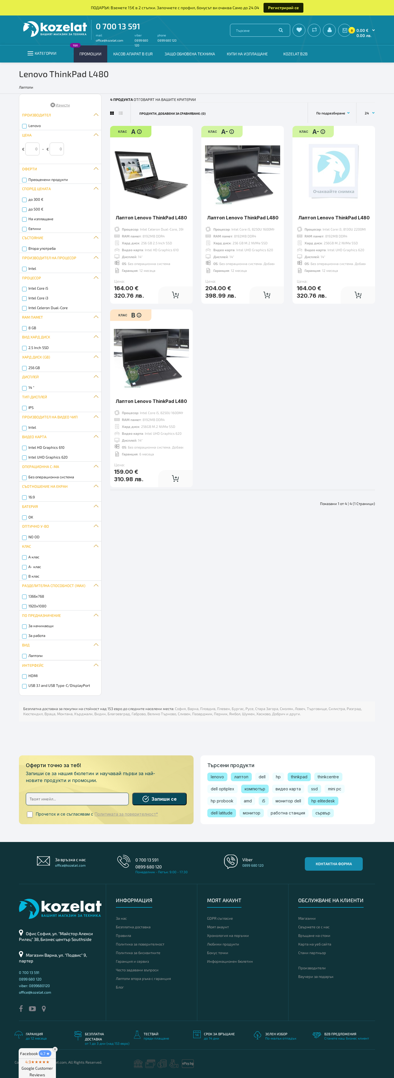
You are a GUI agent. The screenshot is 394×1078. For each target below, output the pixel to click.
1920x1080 (37, 606)
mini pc (334, 788)
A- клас (34, 566)
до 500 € (35, 209)
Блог (120, 987)
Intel (32, 268)
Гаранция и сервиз (132, 961)
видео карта (288, 788)
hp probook (222, 800)
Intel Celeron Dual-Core (48, 307)
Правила (123, 935)
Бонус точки (217, 952)
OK (30, 517)
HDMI (33, 675)
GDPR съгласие (220, 918)
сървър (322, 812)
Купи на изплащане (247, 53)
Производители (312, 968)
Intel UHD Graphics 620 (48, 457)
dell (262, 776)
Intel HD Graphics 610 (46, 447)
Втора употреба (42, 248)
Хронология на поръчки (228, 935)
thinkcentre (328, 776)
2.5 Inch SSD (38, 347)
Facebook (35, 1053)
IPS (31, 407)
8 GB (32, 327)
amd (248, 800)
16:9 (31, 497)
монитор (251, 812)
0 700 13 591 (118, 26)
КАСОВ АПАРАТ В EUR (133, 53)
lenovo (217, 776)
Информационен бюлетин (230, 961)
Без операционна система (51, 477)
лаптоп (241, 776)
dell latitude (222, 812)
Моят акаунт (218, 927)
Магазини (307, 918)
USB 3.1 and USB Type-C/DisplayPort (59, 685)
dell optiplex (222, 788)
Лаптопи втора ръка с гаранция (143, 978)
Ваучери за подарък (315, 976)
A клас (33, 557)
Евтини (34, 228)
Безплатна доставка (133, 927)
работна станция (288, 812)
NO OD (34, 537)
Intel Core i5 (38, 288)
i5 (263, 800)
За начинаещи (41, 625)
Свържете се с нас (313, 927)
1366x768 (36, 596)
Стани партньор (312, 952)
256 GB (34, 367)
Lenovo (34, 125)
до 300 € (35, 199)
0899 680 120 (167, 40)
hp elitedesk (323, 800)
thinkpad (299, 776)
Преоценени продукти (48, 179)
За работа (36, 635)
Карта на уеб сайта (314, 944)
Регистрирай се (283, 7)
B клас (33, 576)
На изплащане (40, 219)
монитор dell (288, 800)
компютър (255, 788)
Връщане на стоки (314, 935)
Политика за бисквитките (138, 952)
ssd (314, 788)
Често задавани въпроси (137, 970)
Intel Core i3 (38, 298)
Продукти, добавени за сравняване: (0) (172, 113)
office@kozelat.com (109, 40)
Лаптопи (35, 655)
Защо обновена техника (190, 53)
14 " (31, 387)
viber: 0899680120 (34, 985)
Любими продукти (223, 944)
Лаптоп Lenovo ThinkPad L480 (151, 218)
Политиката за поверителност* (126, 814)
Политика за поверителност (140, 944)
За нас (121, 918)
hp (278, 776)
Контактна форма (334, 863)
